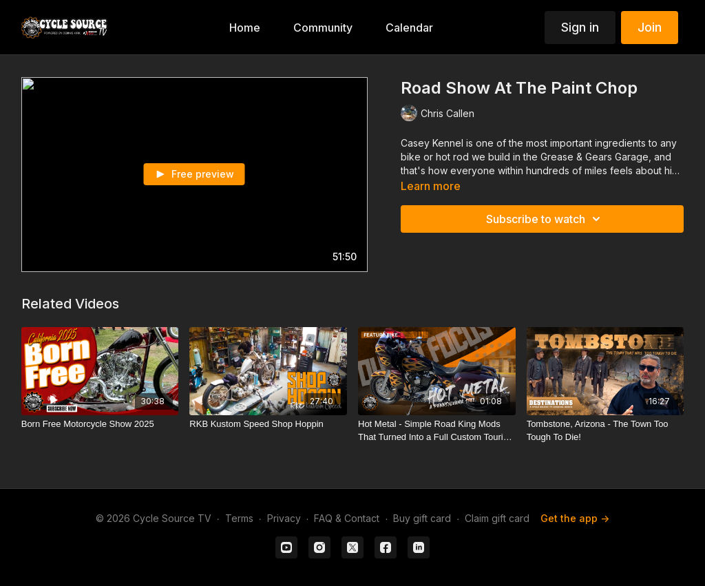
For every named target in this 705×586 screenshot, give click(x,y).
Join (650, 27)
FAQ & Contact (346, 518)
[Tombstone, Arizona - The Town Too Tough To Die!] (605, 430)
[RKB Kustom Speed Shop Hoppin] (268, 424)
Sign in (580, 27)
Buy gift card (422, 518)
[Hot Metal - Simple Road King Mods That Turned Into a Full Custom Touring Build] (437, 430)
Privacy (284, 518)
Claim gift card (497, 518)
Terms (239, 518)
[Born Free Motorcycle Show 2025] (100, 424)
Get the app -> (574, 518)
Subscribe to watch (545, 219)
